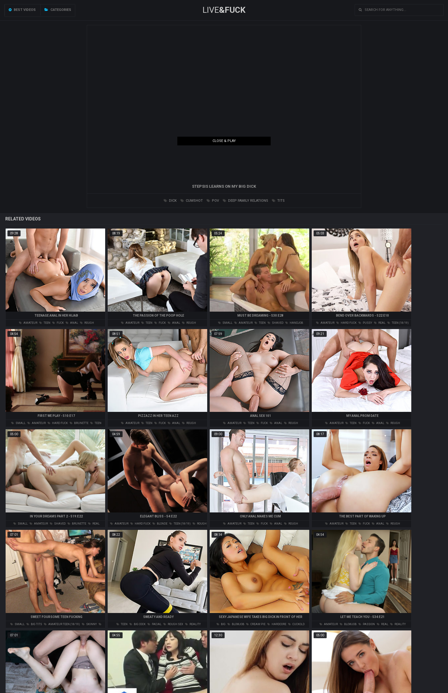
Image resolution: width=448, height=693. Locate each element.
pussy (365, 322)
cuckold (296, 624)
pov (213, 201)
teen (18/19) (398, 322)
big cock (137, 624)
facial (154, 624)
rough (87, 322)
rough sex (173, 624)
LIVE (224, 10)
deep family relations (245, 201)
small (225, 322)
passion (366, 624)
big (221, 624)
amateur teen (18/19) (62, 624)
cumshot (191, 201)
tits (278, 201)
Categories (57, 10)
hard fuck (346, 322)
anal (72, 322)
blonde (159, 523)
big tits (34, 624)
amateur (28, 322)
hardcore (276, 624)
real (379, 322)
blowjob (235, 624)
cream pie (255, 624)
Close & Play (224, 141)
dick (170, 201)
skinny (89, 624)
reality (193, 624)
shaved (275, 322)
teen (44, 322)
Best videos (22, 10)
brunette (79, 423)
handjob (294, 322)
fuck (58, 322)
